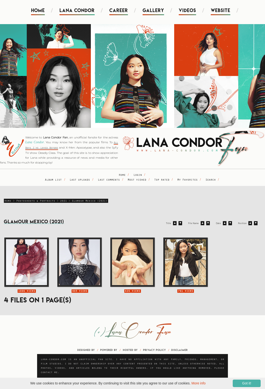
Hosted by (130, 350)
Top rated (161, 180)
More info (198, 383)
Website (220, 10)
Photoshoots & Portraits (35, 201)
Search (210, 180)
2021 (63, 201)
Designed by (86, 350)
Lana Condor (77, 10)
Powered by (108, 350)
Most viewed (137, 180)
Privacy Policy (154, 350)
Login (137, 175)
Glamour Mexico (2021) (89, 201)
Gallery (153, 10)
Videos (187, 10)
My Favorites (187, 180)
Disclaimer (179, 350)
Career (118, 10)
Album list (53, 180)
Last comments (109, 180)
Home (38, 10)
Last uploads (80, 180)
